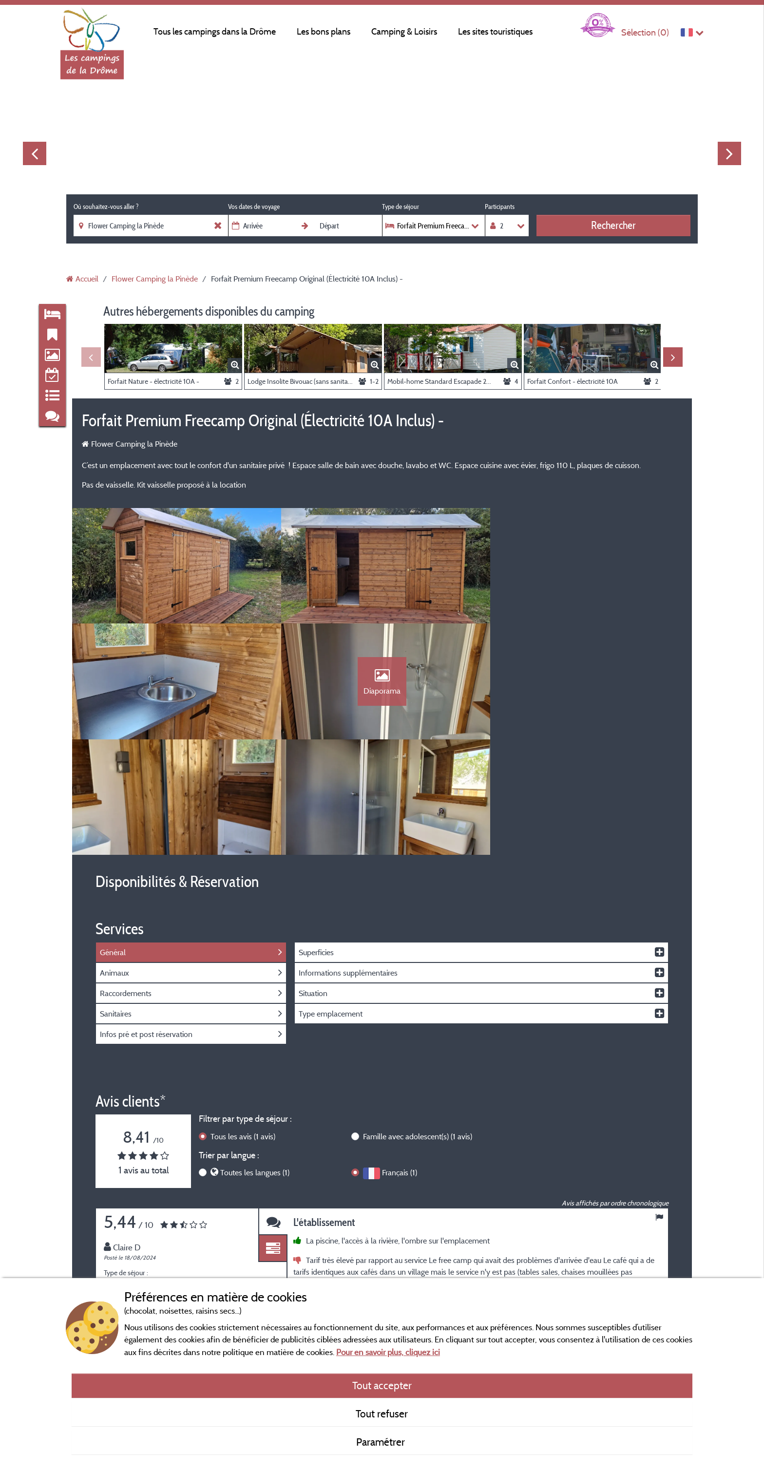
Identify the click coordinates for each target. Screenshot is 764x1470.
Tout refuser (382, 1413)
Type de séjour (400, 206)
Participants (500, 206)
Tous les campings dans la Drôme (214, 31)
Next (729, 153)
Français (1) (399, 1059)
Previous (34, 153)
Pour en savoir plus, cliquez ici (388, 1352)
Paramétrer (381, 1441)
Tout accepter (382, 1385)
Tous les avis (242, 1023)
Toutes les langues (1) (254, 1059)
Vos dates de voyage (254, 206)
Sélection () (645, 32)
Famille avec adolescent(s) (417, 1023)
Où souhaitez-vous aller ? (106, 206)
